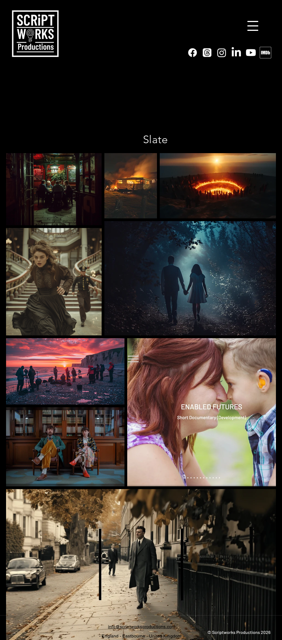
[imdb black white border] (265, 52)
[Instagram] (221, 52)
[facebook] (192, 52)
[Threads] (207, 52)
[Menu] (252, 25)
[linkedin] (236, 52)
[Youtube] (251, 52)
